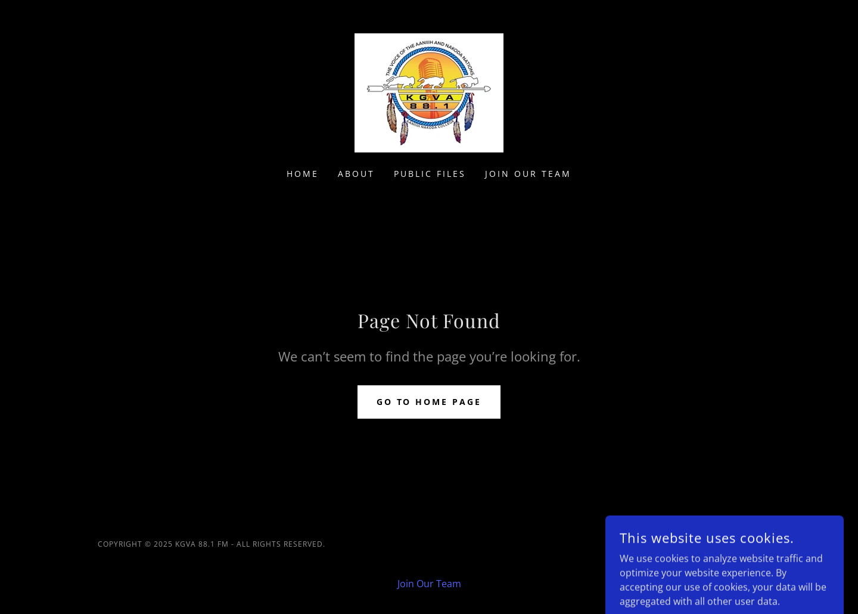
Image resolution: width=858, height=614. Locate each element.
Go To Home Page (429, 401)
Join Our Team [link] (528, 173)
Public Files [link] (430, 173)
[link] (429, 91)
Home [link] (303, 173)
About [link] (356, 173)
